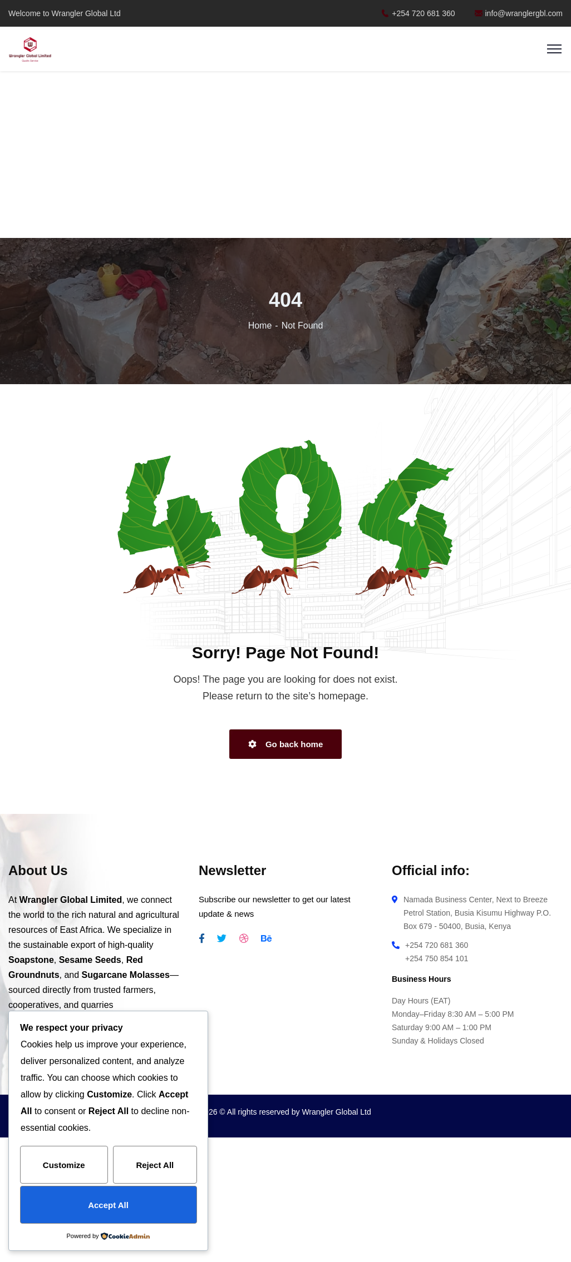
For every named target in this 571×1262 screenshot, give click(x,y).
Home (260, 325)
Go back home (285, 744)
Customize (64, 1165)
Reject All (155, 1165)
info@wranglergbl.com (519, 13)
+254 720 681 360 (418, 13)
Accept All (108, 1205)
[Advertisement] (286, 155)
